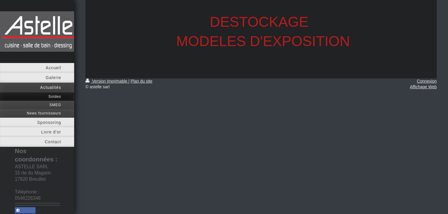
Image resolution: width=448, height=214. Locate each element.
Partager (25, 210)
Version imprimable (106, 81)
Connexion (427, 81)
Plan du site (141, 81)
